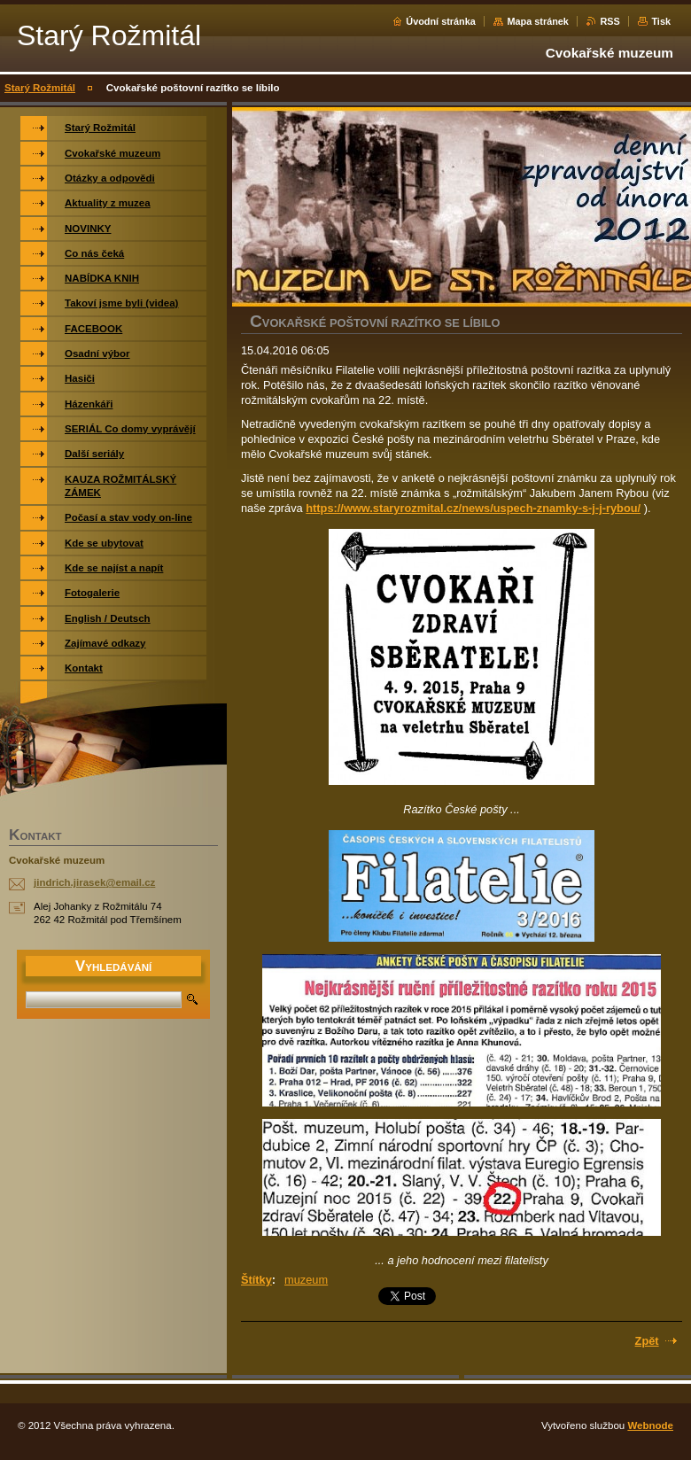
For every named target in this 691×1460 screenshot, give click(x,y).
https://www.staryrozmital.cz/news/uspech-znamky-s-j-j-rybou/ (473, 508)
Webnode (650, 1425)
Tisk (661, 21)
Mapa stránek (538, 21)
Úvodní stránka (441, 21)
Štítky (256, 1279)
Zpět (647, 1340)
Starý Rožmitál (39, 87)
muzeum (306, 1279)
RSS (609, 21)
